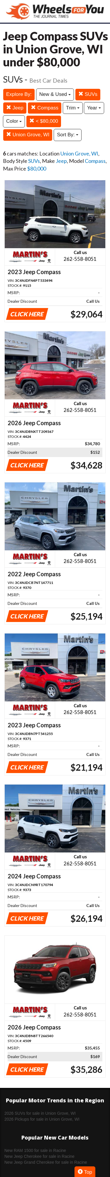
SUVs (87, 94)
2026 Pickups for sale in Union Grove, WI (41, 1119)
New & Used (55, 94)
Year (94, 108)
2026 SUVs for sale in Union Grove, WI (40, 1113)
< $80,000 (43, 121)
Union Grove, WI (27, 134)
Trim (72, 108)
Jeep (14, 108)
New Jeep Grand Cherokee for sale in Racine (45, 1162)
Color (14, 121)
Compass (44, 108)
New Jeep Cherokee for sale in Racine (39, 1156)
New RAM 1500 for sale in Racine (35, 1150)
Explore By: (19, 94)
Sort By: (67, 134)
